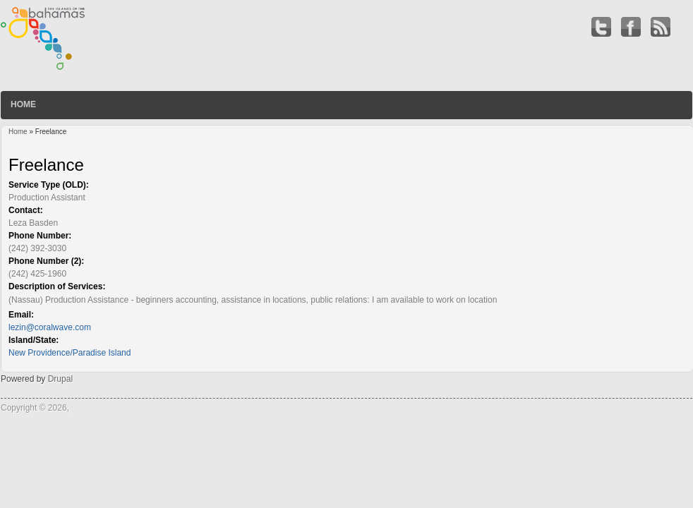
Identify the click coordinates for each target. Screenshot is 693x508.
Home (23, 104)
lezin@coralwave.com (49, 327)
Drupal (60, 379)
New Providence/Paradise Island (69, 353)
